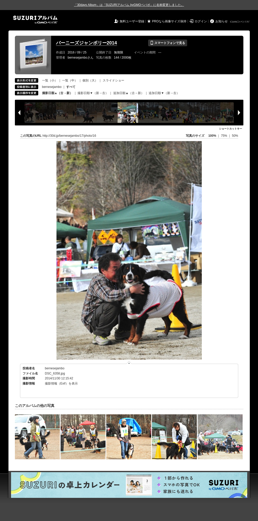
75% (224, 136)
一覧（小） (50, 80)
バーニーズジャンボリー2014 (86, 42)
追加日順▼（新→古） (164, 93)
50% (235, 136)
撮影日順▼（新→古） (93, 93)
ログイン (201, 21)
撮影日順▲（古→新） (57, 93)
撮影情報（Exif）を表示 (61, 383)
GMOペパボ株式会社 (240, 21)
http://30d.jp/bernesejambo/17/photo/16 (69, 136)
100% (212, 136)
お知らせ (221, 21)
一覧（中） (70, 80)
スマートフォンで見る (167, 43)
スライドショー (113, 80)
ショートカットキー (230, 128)
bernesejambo (52, 87)
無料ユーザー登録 (132, 21)
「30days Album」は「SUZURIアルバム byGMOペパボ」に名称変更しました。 (129, 5)
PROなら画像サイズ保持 (169, 21)
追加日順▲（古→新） (128, 93)
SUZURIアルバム (35, 19)
